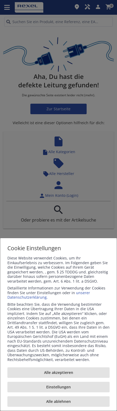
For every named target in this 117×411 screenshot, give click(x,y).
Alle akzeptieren (58, 372)
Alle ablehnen (58, 401)
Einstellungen (58, 386)
